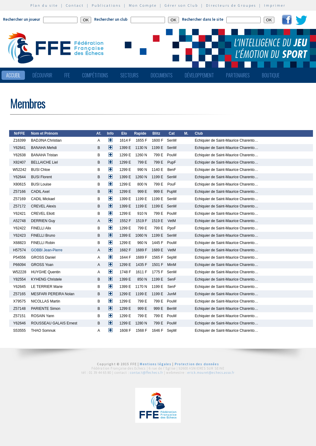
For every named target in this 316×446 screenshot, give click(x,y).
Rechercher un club (111, 19)
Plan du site (44, 5)
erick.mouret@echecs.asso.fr (211, 372)
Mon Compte (143, 5)
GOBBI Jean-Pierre (46, 250)
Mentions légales (155, 364)
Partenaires (238, 75)
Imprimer (275, 5)
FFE (67, 75)
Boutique (271, 75)
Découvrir (42, 75)
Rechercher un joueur (21, 19)
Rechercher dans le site (202, 19)
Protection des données (197, 364)
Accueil (13, 75)
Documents (162, 75)
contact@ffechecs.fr (146, 372)
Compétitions (95, 75)
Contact (75, 5)
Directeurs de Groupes (231, 5)
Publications (106, 5)
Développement (199, 75)
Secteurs (129, 75)
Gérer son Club (181, 5)
